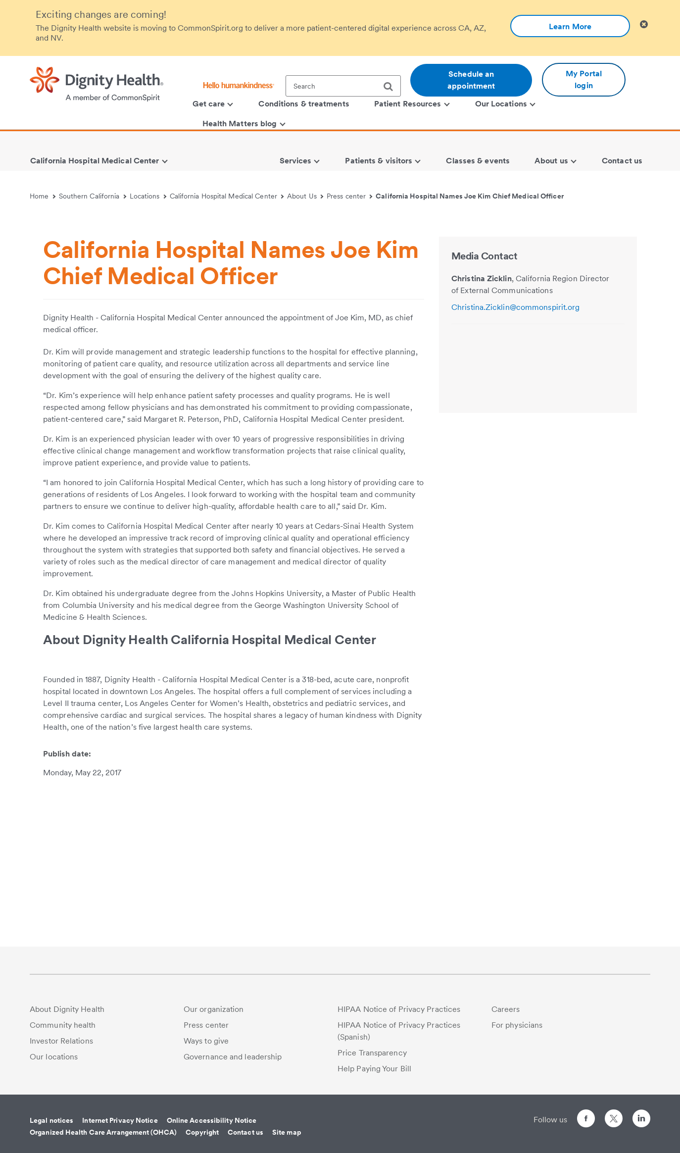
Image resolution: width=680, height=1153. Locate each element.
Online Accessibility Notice (212, 1120)
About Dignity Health (67, 1009)
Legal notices (51, 1120)
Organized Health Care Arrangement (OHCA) (103, 1132)
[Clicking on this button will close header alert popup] (644, 24)
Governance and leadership (233, 1056)
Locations (148, 196)
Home (42, 196)
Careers (505, 1009)
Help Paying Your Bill (374, 1068)
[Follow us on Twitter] (614, 1114)
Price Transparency (372, 1052)
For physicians (516, 1025)
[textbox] (343, 86)
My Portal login (584, 79)
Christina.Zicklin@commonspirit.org (515, 465)
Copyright (202, 1132)
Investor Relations (61, 1041)
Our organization (214, 1009)
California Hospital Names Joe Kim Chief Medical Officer (470, 196)
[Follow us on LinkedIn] (641, 1120)
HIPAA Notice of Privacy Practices (399, 1009)
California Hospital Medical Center (227, 196)
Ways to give (206, 1041)
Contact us (245, 1132)
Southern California (92, 196)
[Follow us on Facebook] (586, 1120)
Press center (350, 196)
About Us (305, 196)
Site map (286, 1132)
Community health (63, 1025)
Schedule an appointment (471, 80)
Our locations (54, 1056)
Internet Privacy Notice (119, 1120)
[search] (392, 86)
